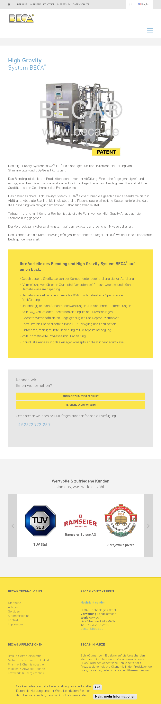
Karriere (35, 4)
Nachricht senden (93, 602)
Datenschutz (81, 4)
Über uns (21, 4)
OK (97, 687)
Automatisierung (19, 616)
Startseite (14, 603)
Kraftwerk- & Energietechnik (26, 673)
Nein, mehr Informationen (115, 696)
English (144, 4)
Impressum (63, 4)
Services (14, 611)
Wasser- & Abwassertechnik (26, 669)
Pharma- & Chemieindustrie (26, 664)
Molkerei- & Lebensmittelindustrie (30, 660)
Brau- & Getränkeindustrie (24, 656)
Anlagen (13, 607)
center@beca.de (92, 628)
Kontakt (48, 4)
